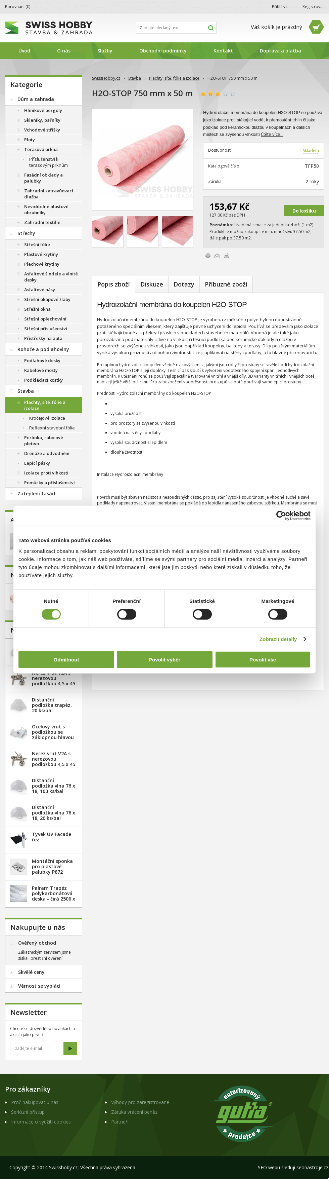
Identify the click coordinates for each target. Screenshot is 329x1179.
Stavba (134, 78)
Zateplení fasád (36, 493)
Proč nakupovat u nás (34, 1102)
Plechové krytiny (41, 264)
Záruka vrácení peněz (134, 1112)
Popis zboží (113, 284)
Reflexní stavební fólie (52, 428)
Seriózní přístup (28, 1112)
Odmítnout (66, 659)
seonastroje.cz (312, 1167)
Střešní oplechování (45, 319)
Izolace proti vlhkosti (46, 473)
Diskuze (151, 284)
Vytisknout (227, 256)
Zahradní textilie (42, 222)
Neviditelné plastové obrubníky (46, 209)
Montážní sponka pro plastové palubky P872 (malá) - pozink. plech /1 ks (52, 872)
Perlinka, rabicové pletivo (43, 440)
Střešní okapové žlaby (47, 299)
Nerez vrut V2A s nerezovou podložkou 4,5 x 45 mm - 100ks (53, 761)
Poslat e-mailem (217, 256)
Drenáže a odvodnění (46, 453)
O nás (63, 50)
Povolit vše (262, 659)
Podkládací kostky (43, 380)
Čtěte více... (272, 134)
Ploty (29, 140)
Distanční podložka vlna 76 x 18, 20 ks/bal (53, 812)
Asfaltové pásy (39, 290)
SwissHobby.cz (106, 78)
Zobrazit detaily (278, 639)
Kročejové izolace (47, 418)
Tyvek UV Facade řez (51, 837)
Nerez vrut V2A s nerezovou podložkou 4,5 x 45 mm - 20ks (53, 681)
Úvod (24, 50)
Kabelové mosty (41, 370)
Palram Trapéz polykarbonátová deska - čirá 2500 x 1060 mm (53, 896)
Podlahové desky (42, 360)
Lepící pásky (37, 463)
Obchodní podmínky (163, 50)
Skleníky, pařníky (42, 120)
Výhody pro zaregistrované (140, 1102)
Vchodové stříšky (42, 130)
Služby (104, 50)
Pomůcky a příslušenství (49, 483)
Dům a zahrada (35, 99)
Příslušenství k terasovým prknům (48, 162)
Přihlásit (279, 6)
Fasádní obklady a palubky (43, 178)
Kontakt (223, 50)
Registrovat (313, 6)
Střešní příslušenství (45, 329)
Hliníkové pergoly (43, 110)
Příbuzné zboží (226, 284)
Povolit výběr (164, 659)
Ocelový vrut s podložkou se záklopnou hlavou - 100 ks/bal (53, 734)
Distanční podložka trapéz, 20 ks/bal (52, 705)
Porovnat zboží (208, 256)
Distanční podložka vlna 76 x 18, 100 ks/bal (53, 785)
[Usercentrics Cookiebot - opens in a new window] (281, 516)
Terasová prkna (41, 149)
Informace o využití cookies (41, 1121)
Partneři (120, 1121)
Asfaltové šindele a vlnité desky (51, 277)
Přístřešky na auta (43, 338)
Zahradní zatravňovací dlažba (48, 194)
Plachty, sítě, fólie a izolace (174, 78)
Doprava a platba (280, 50)
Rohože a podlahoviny (43, 349)
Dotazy (184, 284)
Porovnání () (17, 6)
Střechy (26, 233)
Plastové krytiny (41, 254)
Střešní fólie (37, 244)
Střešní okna (37, 309)
